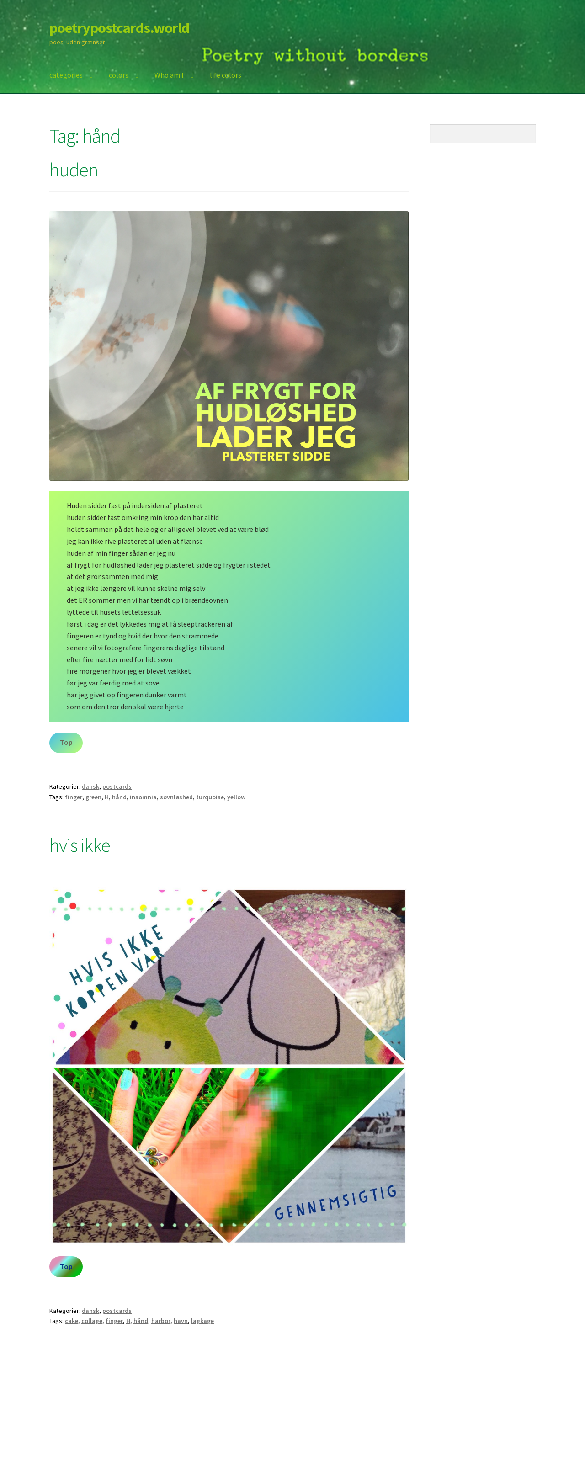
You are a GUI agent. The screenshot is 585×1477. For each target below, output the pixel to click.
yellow (236, 797)
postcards (117, 786)
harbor (160, 1321)
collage (91, 1321)
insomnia (143, 797)
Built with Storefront (82, 1424)
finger (73, 797)
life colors (225, 75)
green (93, 797)
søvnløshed (176, 797)
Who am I (169, 75)
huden (73, 169)
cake (71, 1321)
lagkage (202, 1321)
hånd (119, 797)
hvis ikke (79, 845)
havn (181, 1321)
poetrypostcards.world (119, 28)
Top (66, 742)
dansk (90, 786)
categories (66, 75)
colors (118, 75)
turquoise (210, 797)
